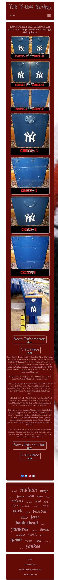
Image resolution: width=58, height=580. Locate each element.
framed (34, 531)
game (16, 540)
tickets (17, 501)
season (28, 540)
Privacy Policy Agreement (30, 569)
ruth (28, 512)
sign (46, 501)
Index (30, 559)
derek (44, 529)
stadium (28, 490)
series (29, 502)
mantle (32, 534)
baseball (40, 511)
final (48, 497)
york (18, 510)
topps (43, 524)
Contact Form (30, 564)
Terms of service (30, 574)
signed (15, 505)
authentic (26, 506)
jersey (21, 496)
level (42, 535)
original (20, 534)
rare (40, 496)
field (14, 491)
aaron (47, 541)
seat (31, 496)
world (12, 497)
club (24, 517)
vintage (36, 506)
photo (46, 505)
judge (44, 491)
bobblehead (27, 522)
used (38, 501)
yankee (33, 546)
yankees (19, 529)
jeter (35, 516)
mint (21, 548)
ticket (39, 540)
